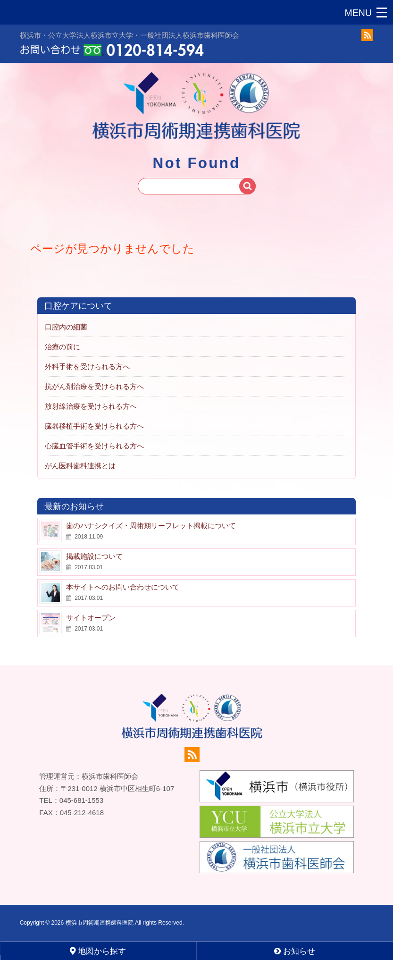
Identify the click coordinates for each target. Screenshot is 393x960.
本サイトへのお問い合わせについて (122, 587)
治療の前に (62, 347)
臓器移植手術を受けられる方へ (94, 426)
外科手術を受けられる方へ (87, 367)
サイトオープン (91, 618)
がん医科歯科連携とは (80, 466)
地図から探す (98, 951)
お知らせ (294, 951)
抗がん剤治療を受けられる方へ (94, 387)
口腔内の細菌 (66, 327)
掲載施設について (94, 557)
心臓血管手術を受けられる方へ (94, 446)
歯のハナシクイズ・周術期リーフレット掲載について (151, 526)
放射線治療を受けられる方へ (91, 407)
